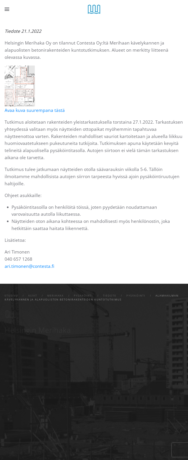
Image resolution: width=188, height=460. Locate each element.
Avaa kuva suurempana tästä (35, 110)
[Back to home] (94, 9)
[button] (7, 9)
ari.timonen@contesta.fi (29, 266)
